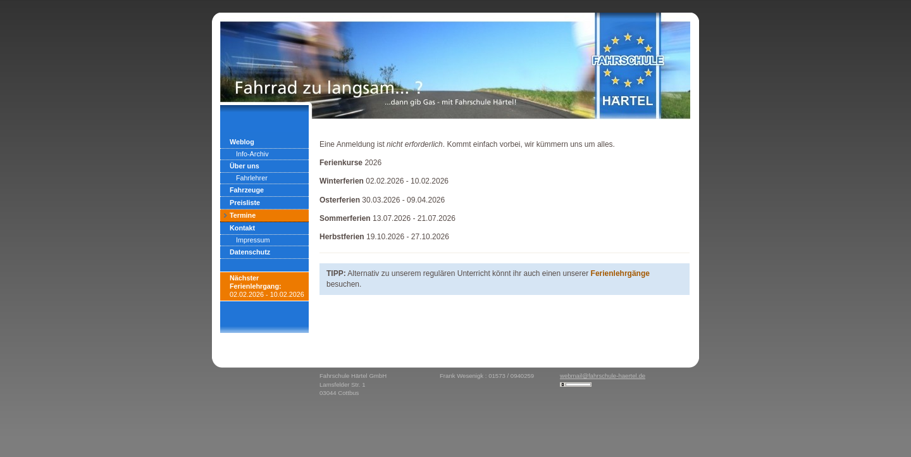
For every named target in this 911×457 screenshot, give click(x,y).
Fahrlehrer (252, 178)
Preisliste (245, 202)
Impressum (253, 240)
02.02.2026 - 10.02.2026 (267, 286)
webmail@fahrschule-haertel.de (602, 375)
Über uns (244, 166)
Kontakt (242, 228)
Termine (243, 215)
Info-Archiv (252, 154)
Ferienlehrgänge (620, 273)
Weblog (242, 142)
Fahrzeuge (247, 190)
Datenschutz (250, 252)
